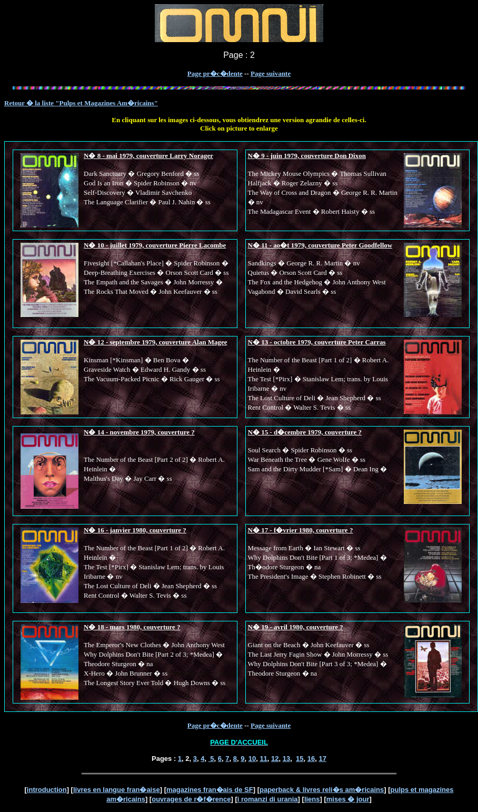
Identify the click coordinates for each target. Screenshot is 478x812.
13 (286, 759)
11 (263, 759)
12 (274, 759)
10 (252, 759)
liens (312, 799)
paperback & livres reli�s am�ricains (322, 790)
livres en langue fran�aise (116, 790)
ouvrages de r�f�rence (191, 799)
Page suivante (271, 73)
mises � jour (348, 799)
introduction (47, 790)
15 (299, 759)
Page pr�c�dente (215, 73)
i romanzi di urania (267, 799)
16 (311, 759)
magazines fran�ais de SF (209, 790)
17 (322, 759)
